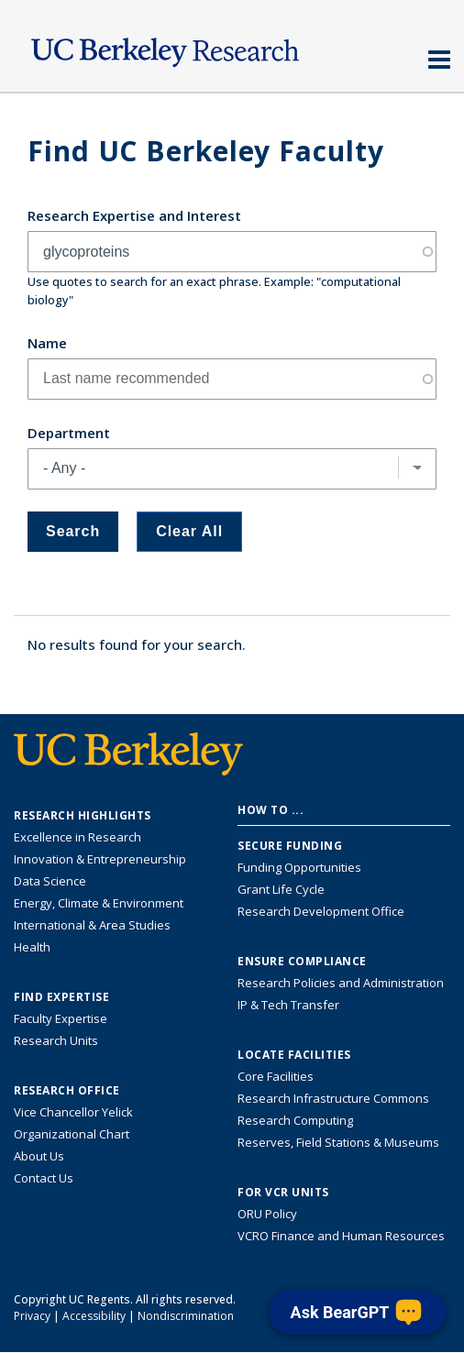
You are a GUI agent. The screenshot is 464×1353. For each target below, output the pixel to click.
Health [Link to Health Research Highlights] (32, 947)
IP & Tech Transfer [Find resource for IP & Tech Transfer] (288, 1004)
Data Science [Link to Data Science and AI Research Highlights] (50, 881)
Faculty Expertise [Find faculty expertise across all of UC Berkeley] (60, 1018)
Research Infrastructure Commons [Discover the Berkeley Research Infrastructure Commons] (333, 1098)
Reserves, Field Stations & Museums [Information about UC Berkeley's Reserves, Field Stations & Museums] (338, 1142)
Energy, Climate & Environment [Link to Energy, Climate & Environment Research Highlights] (98, 903)
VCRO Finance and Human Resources (341, 1235)
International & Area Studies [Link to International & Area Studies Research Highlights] (92, 925)
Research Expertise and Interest (134, 215)
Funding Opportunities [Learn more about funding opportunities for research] (299, 867)
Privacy (32, 1316)
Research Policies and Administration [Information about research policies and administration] (341, 982)
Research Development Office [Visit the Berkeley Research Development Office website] (321, 911)
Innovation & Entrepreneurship (100, 859)
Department (69, 433)
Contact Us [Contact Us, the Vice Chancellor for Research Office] (43, 1178)
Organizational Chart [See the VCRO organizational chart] (71, 1134)
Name (47, 343)
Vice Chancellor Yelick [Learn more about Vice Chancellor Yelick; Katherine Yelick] (73, 1112)
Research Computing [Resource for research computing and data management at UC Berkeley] (295, 1120)
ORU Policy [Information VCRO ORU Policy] (267, 1213)
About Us (39, 1156)
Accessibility (94, 1316)
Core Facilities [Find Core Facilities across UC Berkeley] (276, 1076)
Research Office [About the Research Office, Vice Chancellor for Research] (67, 1091)
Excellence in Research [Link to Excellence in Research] (77, 837)
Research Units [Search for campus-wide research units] (56, 1040)
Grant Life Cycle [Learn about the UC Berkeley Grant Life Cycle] (281, 889)
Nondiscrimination (186, 1316)
